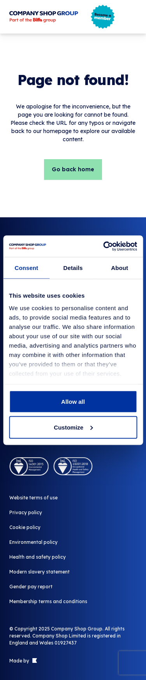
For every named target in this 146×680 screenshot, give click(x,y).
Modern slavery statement (39, 572)
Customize (73, 427)
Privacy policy (25, 512)
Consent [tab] (26, 268)
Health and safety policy (37, 557)
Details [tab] (73, 268)
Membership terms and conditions (48, 601)
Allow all (73, 401)
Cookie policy (24, 527)
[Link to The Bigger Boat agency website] (34, 660)
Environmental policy (33, 542)
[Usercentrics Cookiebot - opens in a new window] (104, 246)
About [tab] (119, 268)
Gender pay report (31, 586)
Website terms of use (33, 498)
